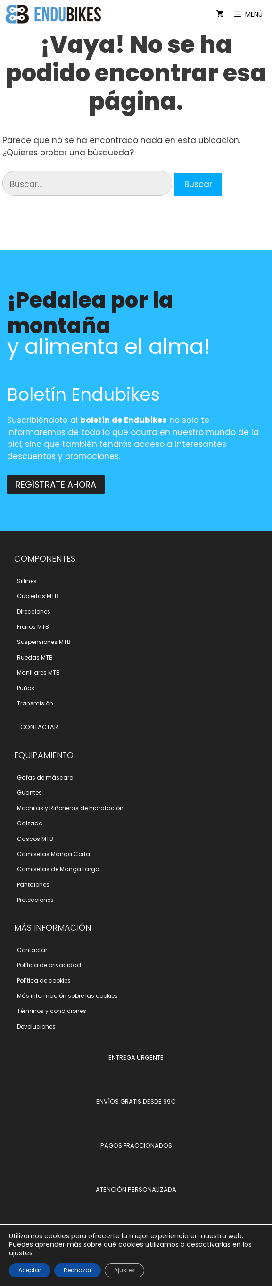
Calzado (29, 823)
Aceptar (29, 1270)
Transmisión (35, 703)
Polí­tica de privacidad (49, 965)
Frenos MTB (33, 627)
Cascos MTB (35, 839)
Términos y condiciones (51, 1011)
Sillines (27, 581)
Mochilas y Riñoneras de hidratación (70, 808)
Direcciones (33, 612)
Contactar (32, 950)
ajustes (21, 1253)
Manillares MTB (38, 673)
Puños (25, 688)
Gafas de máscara (45, 777)
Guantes (29, 793)
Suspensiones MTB (44, 642)
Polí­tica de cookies (44, 981)
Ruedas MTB (35, 657)
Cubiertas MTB (37, 596)
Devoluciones (36, 1026)
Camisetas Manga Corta (53, 854)
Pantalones (33, 885)
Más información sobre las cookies (67, 996)
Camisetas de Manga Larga (58, 869)
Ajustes (124, 1270)
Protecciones (35, 900)
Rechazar (77, 1270)
